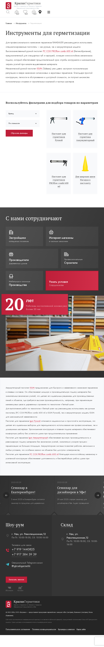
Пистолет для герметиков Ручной (59, 141)
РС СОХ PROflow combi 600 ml (58, 51)
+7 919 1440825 (23, 561)
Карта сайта (81, 641)
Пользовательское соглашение (18, 641)
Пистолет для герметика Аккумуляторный (85, 141)
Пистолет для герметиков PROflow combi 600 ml (58, 185)
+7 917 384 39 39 (24, 566)
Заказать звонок (16, 591)
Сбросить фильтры (19, 137)
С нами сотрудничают (34, 222)
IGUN (39, 68)
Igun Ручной (37, 426)
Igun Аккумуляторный (40, 448)
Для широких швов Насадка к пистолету (85, 184)
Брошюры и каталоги (66, 641)
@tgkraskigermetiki (21, 578)
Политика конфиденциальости (44, 641)
